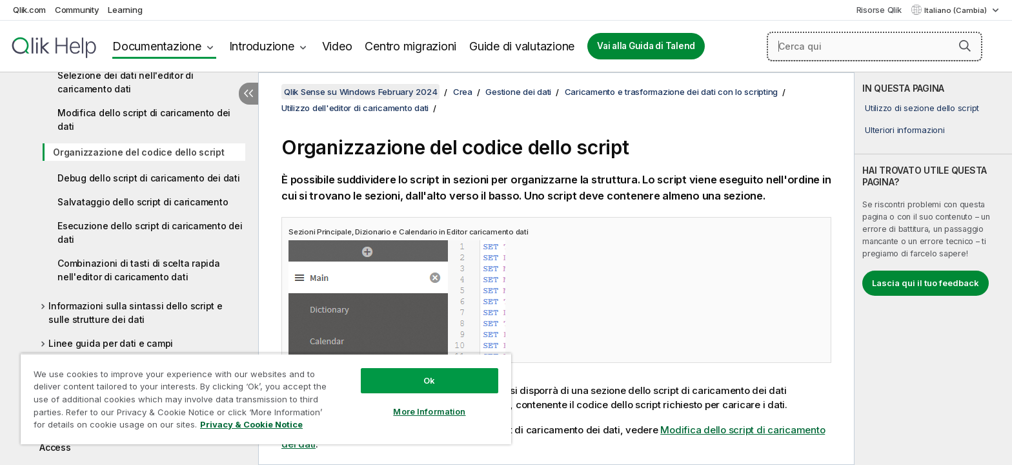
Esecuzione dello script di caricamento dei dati (150, 232)
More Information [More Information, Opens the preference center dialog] (429, 411)
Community (77, 10)
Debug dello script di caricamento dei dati (148, 177)
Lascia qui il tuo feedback (925, 283)
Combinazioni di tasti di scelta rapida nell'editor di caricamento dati (138, 270)
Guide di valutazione (521, 46)
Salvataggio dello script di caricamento (142, 201)
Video (337, 46)
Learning (125, 10)
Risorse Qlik (879, 10)
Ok (429, 380)
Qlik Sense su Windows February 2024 (360, 92)
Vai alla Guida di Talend (646, 46)
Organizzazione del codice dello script (139, 152)
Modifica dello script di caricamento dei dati (143, 119)
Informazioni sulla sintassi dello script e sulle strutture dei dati (135, 312)
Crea (462, 92)
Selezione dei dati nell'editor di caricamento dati (125, 82)
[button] (965, 45)
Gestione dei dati (518, 92)
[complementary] (933, 268)
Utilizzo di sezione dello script (922, 108)
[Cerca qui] (874, 46)
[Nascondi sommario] (248, 94)
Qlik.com (29, 10)
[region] (266, 398)
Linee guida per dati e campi (110, 343)
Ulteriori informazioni (905, 130)
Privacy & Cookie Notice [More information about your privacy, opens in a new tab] (251, 424)
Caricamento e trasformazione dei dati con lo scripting (671, 92)
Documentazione (156, 46)
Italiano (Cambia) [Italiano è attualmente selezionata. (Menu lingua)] (956, 10)
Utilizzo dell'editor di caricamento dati (355, 108)
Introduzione (261, 46)
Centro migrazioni (410, 46)
